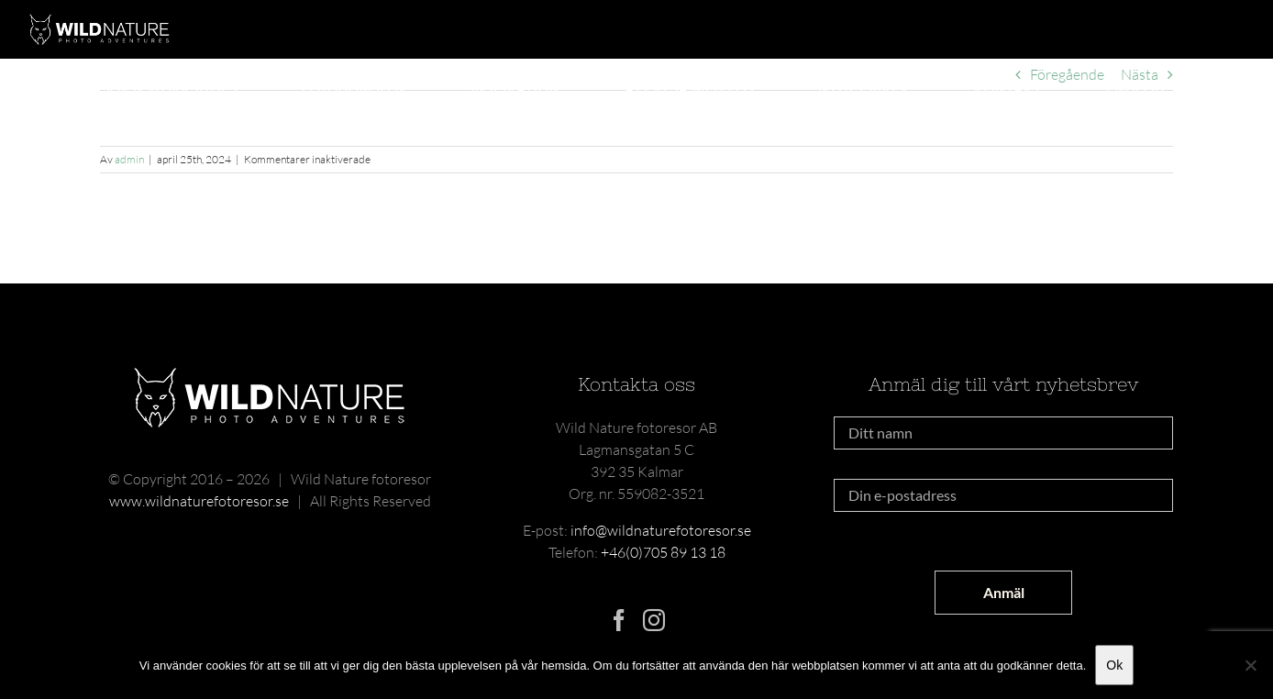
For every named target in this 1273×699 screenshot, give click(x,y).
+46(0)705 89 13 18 (663, 552)
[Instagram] (654, 620)
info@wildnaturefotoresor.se (660, 530)
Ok (1114, 665)
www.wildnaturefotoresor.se (199, 501)
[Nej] (1250, 665)
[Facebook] (619, 620)
